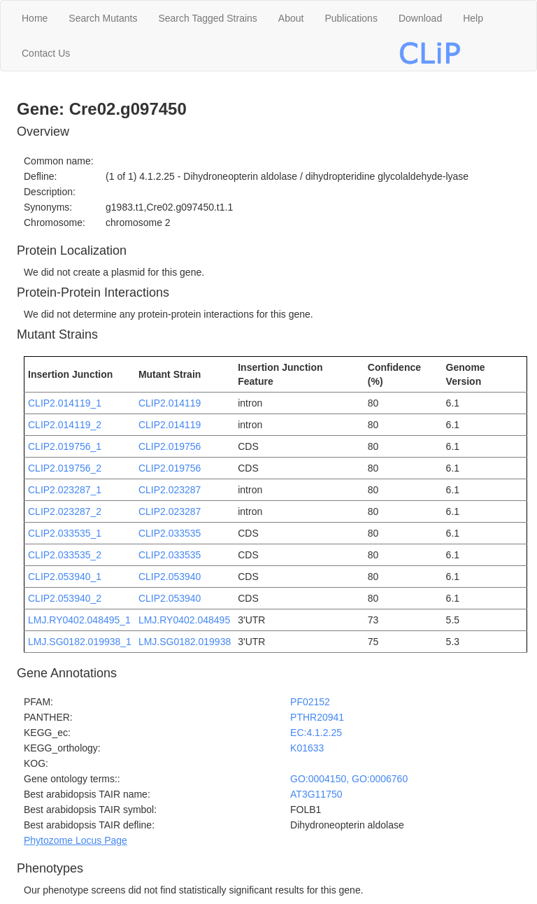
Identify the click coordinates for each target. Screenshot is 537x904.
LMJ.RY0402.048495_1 (79, 620)
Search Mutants (103, 18)
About (291, 18)
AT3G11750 (316, 794)
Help (473, 18)
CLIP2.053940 (169, 576)
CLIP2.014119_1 (64, 403)
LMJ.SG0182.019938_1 (79, 641)
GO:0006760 (380, 778)
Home (35, 18)
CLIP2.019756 (169, 446)
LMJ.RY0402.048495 (184, 620)
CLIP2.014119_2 (64, 424)
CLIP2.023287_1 (64, 489)
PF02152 (310, 701)
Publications (351, 18)
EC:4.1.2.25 (316, 732)
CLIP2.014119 (169, 403)
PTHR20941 (317, 717)
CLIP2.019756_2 (64, 468)
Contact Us (46, 53)
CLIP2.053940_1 (64, 576)
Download (420, 18)
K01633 (307, 748)
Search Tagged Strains (207, 18)
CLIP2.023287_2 (64, 511)
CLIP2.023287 (169, 489)
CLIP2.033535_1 (64, 533)
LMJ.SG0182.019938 (184, 641)
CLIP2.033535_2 (64, 554)
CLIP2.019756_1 (64, 446)
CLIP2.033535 (169, 533)
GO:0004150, (321, 778)
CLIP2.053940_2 (64, 598)
